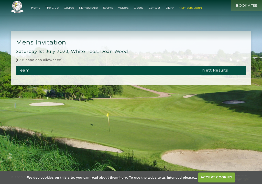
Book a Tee (246, 5)
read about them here (109, 177)
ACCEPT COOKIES (216, 177)
